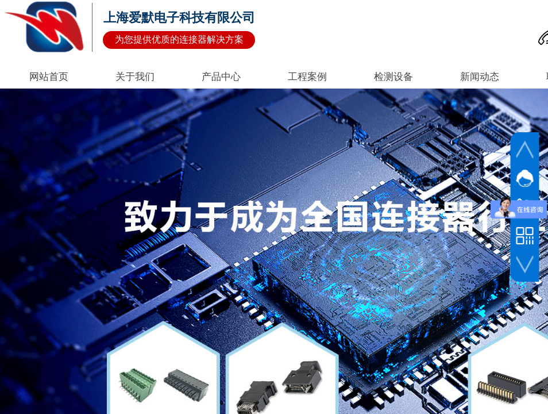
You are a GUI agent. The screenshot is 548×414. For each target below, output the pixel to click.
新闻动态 (479, 76)
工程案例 (307, 76)
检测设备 (393, 76)
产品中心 (221, 76)
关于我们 (135, 76)
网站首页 (48, 76)
